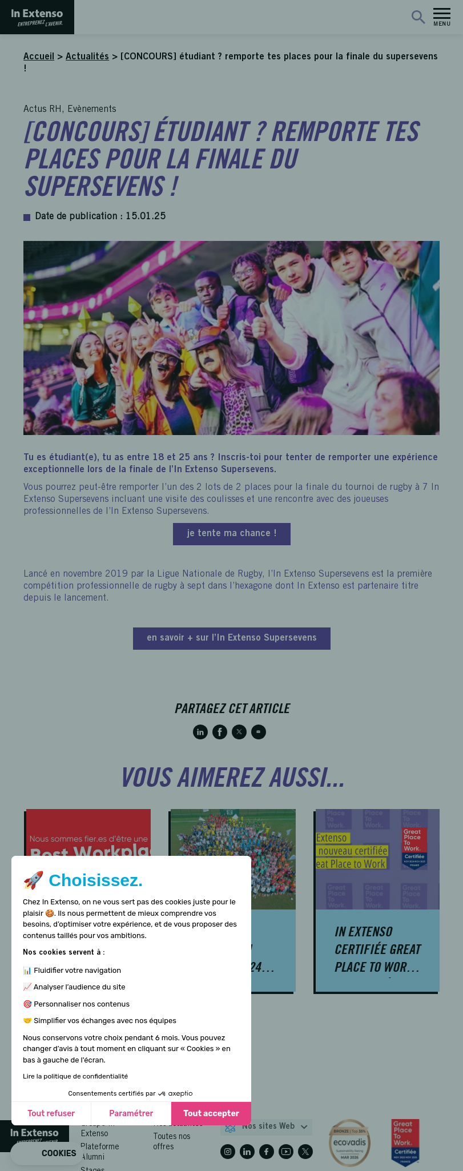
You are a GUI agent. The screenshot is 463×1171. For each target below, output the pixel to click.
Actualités (87, 57)
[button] (46, 1154)
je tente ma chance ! (232, 533)
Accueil (38, 57)
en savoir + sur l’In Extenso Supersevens (232, 638)
